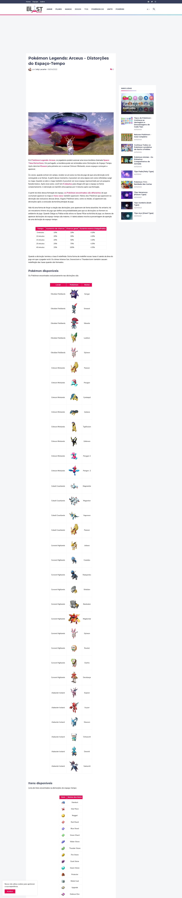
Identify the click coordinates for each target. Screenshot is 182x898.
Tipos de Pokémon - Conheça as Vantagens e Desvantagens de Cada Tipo (143, 122)
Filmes (58, 9)
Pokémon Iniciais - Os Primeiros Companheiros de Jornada (143, 160)
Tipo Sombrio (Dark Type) (142, 204)
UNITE (109, 9)
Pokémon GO (97, 9)
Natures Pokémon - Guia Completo (142, 136)
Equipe (35, 2)
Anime (49, 9)
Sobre (42, 2)
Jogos (78, 9)
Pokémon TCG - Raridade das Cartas (143, 183)
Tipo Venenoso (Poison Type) (141, 193)
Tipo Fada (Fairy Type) (144, 171)
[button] (148, 9)
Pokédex (120, 9)
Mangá (68, 9)
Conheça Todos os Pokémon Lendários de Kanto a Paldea (143, 147)
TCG (86, 9)
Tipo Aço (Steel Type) (143, 213)
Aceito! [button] (10, 891)
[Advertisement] (91, 34)
